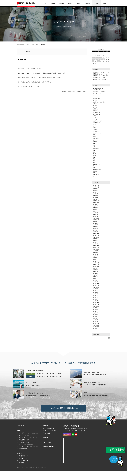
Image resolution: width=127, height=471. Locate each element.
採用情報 (87, 3)
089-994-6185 (32, 395)
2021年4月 (95, 256)
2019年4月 (95, 296)
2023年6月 (95, 227)
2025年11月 (96, 185)
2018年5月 (95, 315)
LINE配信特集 (96, 98)
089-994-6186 (45, 395)
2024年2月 (95, 214)
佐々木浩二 (96, 138)
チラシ (94, 124)
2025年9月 (95, 189)
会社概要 (47, 433)
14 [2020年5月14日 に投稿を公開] (101, 57)
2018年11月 (96, 304)
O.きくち (95, 100)
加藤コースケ (96, 140)
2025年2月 (95, 199)
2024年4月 (95, 211)
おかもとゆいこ (97, 112)
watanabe (95, 104)
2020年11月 (96, 265)
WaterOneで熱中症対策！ (99, 79)
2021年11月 (96, 247)
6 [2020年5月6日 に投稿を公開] (98, 55)
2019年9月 (95, 289)
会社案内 (79, 3)
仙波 (94, 135)
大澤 (94, 147)
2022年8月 (95, 240)
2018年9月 (95, 308)
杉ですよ (95, 155)
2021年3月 (95, 258)
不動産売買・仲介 (29, 440)
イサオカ (95, 110)
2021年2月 (95, 259)
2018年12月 (96, 302)
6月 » (96, 63)
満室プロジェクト (97, 164)
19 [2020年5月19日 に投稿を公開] (95, 59)
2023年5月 (95, 228)
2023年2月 (95, 230)
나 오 (94, 176)
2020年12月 (96, 263)
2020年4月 (95, 277)
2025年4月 (95, 197)
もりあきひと (96, 131)
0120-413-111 (34, 385)
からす (94, 116)
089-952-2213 (90, 395)
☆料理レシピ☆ (71, 91)
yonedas (95, 105)
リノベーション (28, 437)
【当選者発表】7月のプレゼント (101, 77)
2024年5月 (95, 209)
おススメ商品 (96, 114)
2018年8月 (95, 309)
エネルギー (28, 433)
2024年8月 (95, 204)
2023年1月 (95, 232)
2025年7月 (95, 192)
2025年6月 (95, 194)
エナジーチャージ (24, 460)
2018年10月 (96, 306)
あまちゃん (96, 109)
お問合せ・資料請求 (48, 446)
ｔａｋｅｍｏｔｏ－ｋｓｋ (100, 102)
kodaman (95, 97)
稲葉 (94, 167)
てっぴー (95, 126)
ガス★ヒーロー (23, 458)
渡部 (94, 162)
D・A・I (95, 95)
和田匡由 (95, 141)
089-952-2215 (103, 395)
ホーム (44, 3)
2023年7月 (95, 225)
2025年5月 (95, 195)
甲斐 (94, 166)
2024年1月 (95, 216)
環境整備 (21, 463)
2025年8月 (95, 190)
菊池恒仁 (95, 171)
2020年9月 (95, 268)
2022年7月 (95, 242)
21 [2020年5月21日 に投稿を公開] (101, 59)
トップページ (20, 426)
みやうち (95, 129)
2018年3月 (95, 318)
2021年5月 (95, 254)
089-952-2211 (43, 376)
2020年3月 (95, 278)
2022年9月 (95, 239)
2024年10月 (96, 202)
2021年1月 (95, 261)
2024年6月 (95, 208)
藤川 (94, 173)
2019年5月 (95, 294)
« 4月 (93, 63)
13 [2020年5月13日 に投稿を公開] (98, 57)
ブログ (96, 3)
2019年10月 (96, 287)
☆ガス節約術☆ (97, 90)
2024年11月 (96, 201)
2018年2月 (95, 320)
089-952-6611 (90, 375)
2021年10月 (96, 249)
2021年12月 (96, 245)
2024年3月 (95, 213)
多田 (94, 143)
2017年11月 (96, 325)
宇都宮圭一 (96, 148)
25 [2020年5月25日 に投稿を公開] (93, 61)
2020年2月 (95, 280)
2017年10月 (96, 327)
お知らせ (53, 3)
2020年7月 (95, 271)
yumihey (95, 107)
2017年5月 (95, 328)
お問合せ (105, 3)
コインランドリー (28, 446)
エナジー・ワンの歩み (51, 431)
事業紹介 (61, 3)
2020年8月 (95, 270)
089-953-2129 (56, 376)
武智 (94, 159)
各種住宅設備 (23, 448)
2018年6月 (95, 313)
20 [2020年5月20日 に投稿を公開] (98, 59)
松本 (94, 157)
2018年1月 (95, 321)
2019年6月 (95, 292)
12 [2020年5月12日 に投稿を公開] (95, 57)
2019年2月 (95, 299)
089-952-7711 (43, 374)
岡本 (94, 150)
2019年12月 (96, 283)
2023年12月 (96, 218)
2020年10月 (96, 266)
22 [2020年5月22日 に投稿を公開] (103, 59)
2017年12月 (96, 323)
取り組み (70, 3)
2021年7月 (95, 251)
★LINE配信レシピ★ (98, 88)
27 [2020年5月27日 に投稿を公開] (98, 61)
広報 (94, 152)
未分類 (94, 154)
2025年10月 (96, 187)
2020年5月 (95, 275)
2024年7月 (95, 206)
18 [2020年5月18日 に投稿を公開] (93, 59)
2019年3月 (95, 297)
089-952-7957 (56, 374)
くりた (94, 117)
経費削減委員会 (97, 169)
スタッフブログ (34, 44)
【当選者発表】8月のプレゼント (101, 75)
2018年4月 (95, 316)
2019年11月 (96, 285)
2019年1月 (95, 301)
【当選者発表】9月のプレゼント (101, 74)
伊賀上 (94, 136)
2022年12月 (96, 233)
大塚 (94, 145)
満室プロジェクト (24, 456)
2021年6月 (95, 252)
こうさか (95, 119)
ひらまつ (95, 128)
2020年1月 (95, 282)
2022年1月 (95, 244)
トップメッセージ (50, 428)
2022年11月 (96, 235)
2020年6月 (95, 273)
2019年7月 (95, 290)
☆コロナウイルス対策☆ (99, 91)
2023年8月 (95, 223)
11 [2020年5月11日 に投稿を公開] (93, 57)
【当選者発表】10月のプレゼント (101, 72)
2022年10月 (96, 237)
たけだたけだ (96, 123)
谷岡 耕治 (96, 174)
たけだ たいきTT (97, 121)
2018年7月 (95, 311)
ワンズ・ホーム (97, 133)
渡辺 (94, 161)
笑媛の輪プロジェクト (26, 443)
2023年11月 (96, 220)
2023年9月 (95, 221)
